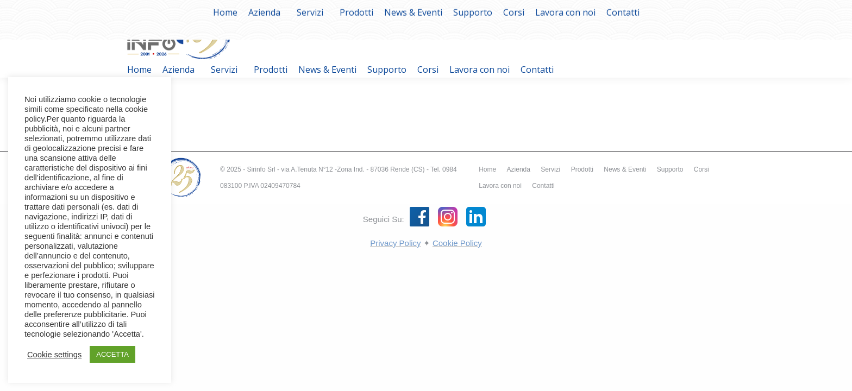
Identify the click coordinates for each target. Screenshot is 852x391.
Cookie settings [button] (54, 354)
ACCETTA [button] (112, 354)
